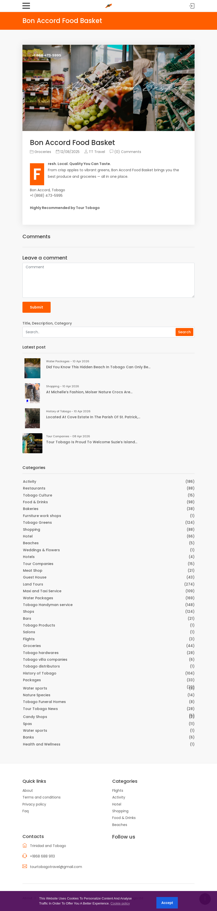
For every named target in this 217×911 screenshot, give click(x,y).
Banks (28, 737)
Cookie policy (120, 903)
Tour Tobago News (40, 708)
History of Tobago (39, 673)
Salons (29, 632)
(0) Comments (125, 151)
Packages (32, 680)
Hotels (29, 556)
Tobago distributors (41, 666)
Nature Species (36, 695)
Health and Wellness (41, 744)
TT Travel (94, 151)
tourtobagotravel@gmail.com (56, 866)
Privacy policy (34, 804)
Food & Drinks (35, 502)
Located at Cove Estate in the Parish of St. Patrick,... (93, 417)
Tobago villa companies (45, 659)
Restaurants (34, 488)
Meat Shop (32, 570)
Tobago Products (39, 625)
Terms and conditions (41, 797)
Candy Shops (35, 716)
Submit (36, 307)
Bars (27, 618)
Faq (25, 811)
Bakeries (30, 508)
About (27, 790)
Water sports (35, 688)
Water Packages (38, 598)
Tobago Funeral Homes (44, 701)
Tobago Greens (37, 522)
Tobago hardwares (41, 652)
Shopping (31, 529)
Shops (28, 611)
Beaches (31, 543)
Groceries (40, 151)
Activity (29, 481)
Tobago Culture (37, 495)
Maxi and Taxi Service (42, 591)
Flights (29, 639)
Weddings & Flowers (41, 550)
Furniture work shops (42, 515)
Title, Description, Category (47, 323)
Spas (27, 723)
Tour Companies (38, 563)
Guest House (34, 577)
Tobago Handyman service (48, 604)
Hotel (28, 536)
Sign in (192, 6)
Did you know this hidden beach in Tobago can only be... (98, 367)
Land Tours (33, 584)
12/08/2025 (68, 151)
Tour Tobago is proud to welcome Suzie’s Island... (91, 442)
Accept (167, 903)
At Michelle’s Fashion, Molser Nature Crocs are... (89, 392)
